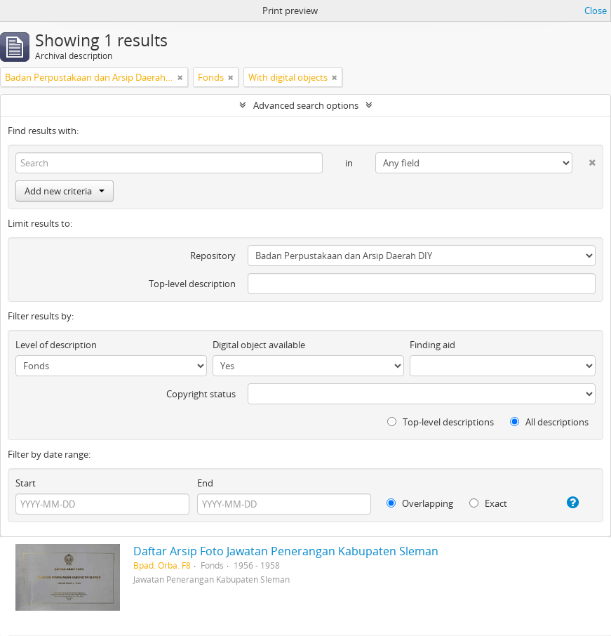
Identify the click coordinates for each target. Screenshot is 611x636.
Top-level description (192, 283)
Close (595, 10)
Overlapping (420, 503)
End (205, 483)
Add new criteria (65, 191)
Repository (213, 255)
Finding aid (432, 344)
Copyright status (201, 393)
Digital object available (259, 344)
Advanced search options (305, 105)
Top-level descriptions (440, 422)
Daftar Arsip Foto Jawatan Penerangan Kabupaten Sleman (285, 551)
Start (25, 483)
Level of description (56, 344)
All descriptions (549, 422)
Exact (488, 503)
